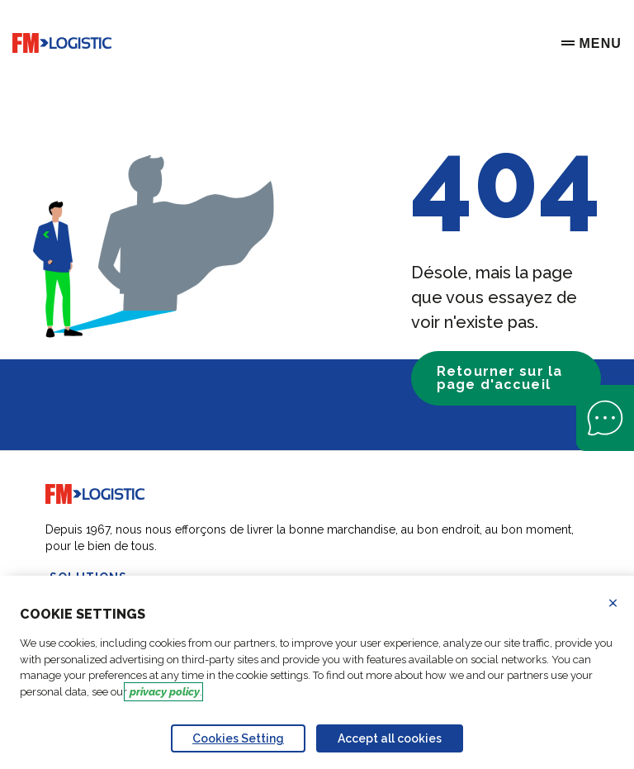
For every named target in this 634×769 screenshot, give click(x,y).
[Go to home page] (61, 43)
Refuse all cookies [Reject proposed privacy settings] (623, 603)
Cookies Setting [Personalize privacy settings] (238, 738)
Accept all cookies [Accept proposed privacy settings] (390, 738)
